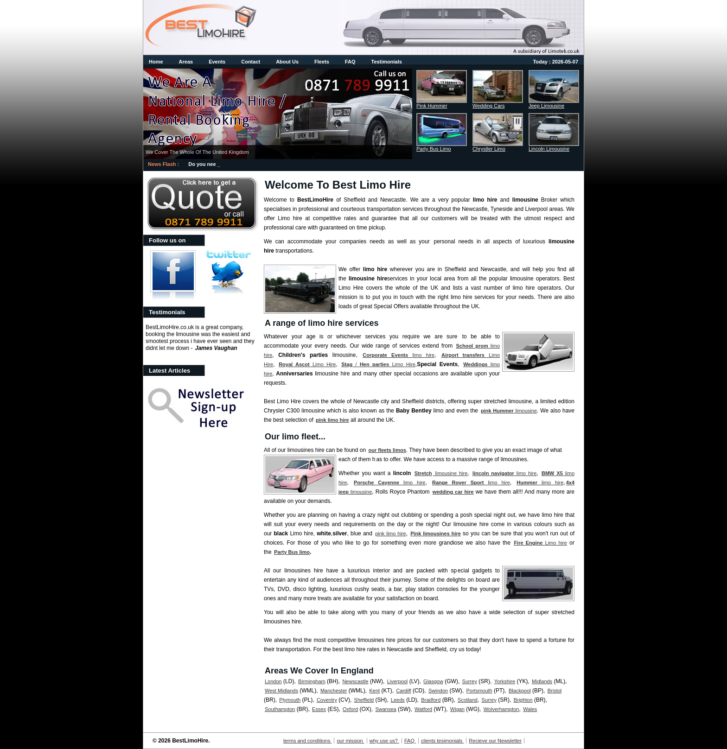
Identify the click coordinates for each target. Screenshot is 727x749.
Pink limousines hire (435, 533)
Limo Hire (307, 364)
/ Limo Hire (378, 364)
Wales (530, 709)
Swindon (438, 690)
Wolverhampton (501, 709)
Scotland (468, 700)
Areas (186, 61)
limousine (509, 410)
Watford (423, 709)
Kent (374, 690)
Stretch (423, 473)
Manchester (333, 690)
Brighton (523, 700)
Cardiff (403, 690)
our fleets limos (387, 450)
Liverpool (397, 681)
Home (156, 61)
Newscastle (355, 681)
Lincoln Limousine (549, 149)
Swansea (385, 709)
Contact (250, 61)
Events (217, 61)
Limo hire (540, 543)
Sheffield (364, 700)
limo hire (398, 355)
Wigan (457, 709)
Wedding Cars (488, 105)
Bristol (555, 690)
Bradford (430, 700)
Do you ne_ (202, 164)
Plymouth (289, 700)
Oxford (350, 709)
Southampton (280, 709)
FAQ (350, 61)
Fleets (321, 61)
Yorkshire (504, 681)
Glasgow (433, 681)
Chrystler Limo (488, 149)
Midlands (542, 681)
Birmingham (311, 681)
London (273, 681)
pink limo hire (332, 420)
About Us (287, 61)
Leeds (398, 700)
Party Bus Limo (433, 149)
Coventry (327, 700)
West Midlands (281, 690)
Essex (319, 709)
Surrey (469, 681)
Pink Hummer (431, 105)
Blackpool (520, 690)
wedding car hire (453, 492)
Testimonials (386, 61)
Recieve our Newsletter (495, 740)
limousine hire (450, 473)
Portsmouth (479, 690)
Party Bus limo (292, 552)
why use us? (384, 740)
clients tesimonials (442, 740)
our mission (350, 740)
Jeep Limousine (546, 105)
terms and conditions (307, 740)
